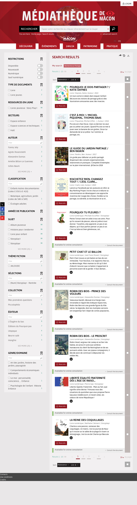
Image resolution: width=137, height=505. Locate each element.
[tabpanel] (68, 274)
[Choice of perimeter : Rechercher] (29, 29)
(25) (25, 171)
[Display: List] (75, 80)
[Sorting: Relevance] (64, 80)
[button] (26, 46)
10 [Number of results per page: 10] (121, 72)
